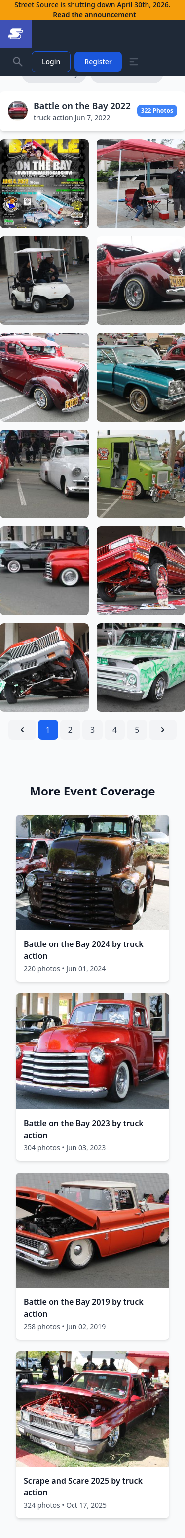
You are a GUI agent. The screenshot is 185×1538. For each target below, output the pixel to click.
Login (51, 61)
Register (97, 61)
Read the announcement (94, 14)
